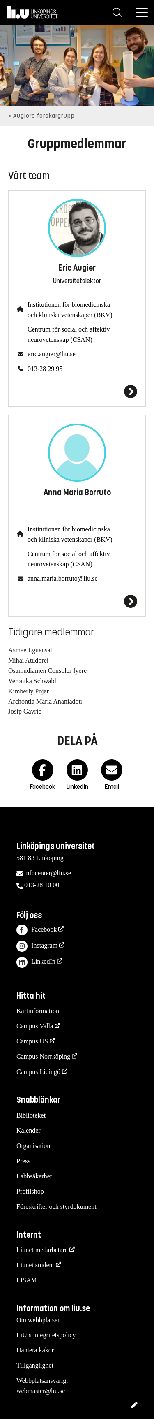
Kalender (28, 1130)
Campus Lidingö (38, 1071)
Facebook (36, 930)
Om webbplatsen (38, 1320)
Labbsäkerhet (34, 1176)
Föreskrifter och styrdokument (56, 1206)
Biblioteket (31, 1115)
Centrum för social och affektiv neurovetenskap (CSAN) (69, 334)
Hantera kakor (35, 1350)
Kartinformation (37, 1010)
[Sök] (117, 12)
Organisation (33, 1145)
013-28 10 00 (41, 884)
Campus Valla (34, 1026)
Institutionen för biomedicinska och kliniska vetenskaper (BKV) (70, 309)
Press (23, 1160)
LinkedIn (35, 962)
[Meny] (141, 12)
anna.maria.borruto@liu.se (63, 578)
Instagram (36, 946)
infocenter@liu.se (47, 872)
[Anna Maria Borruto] (77, 601)
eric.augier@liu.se (52, 353)
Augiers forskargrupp (44, 115)
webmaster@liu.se (40, 1390)
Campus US (32, 1041)
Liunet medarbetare (42, 1249)
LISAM (26, 1280)
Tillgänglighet (34, 1365)
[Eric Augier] (77, 391)
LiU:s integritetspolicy (46, 1334)
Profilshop (30, 1191)
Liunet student (35, 1264)
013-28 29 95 (45, 368)
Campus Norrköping (43, 1056)
